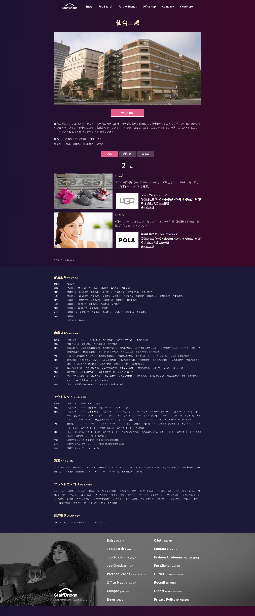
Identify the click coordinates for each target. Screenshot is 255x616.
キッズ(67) (143, 504)
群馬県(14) (95, 302)
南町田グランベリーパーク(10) (107, 429)
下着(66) (187, 509)
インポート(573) (146, 500)
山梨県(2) (117, 306)
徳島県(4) (71, 318)
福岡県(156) (72, 322)
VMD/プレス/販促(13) (170, 477)
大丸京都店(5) (144, 370)
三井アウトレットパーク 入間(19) (146, 425)
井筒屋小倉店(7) (109, 386)
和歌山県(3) (132, 310)
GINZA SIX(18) (127, 361)
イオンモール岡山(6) (161, 378)
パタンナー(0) (136, 477)
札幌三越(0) (95, 349)
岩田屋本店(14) (93, 386)
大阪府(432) (96, 310)
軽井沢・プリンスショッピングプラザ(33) (161, 433)
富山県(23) (83, 306)
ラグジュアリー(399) (127, 500)
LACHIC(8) (140, 365)
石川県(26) (95, 306)
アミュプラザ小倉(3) (75, 386)
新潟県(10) (71, 306)
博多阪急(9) (142, 386)
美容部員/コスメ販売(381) (84, 477)
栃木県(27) (83, 302)
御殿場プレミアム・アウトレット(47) (82, 433)
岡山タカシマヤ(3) (75, 378)
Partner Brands (128, 9)
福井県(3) (106, 306)
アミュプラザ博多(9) (99, 390)
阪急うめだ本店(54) (161, 370)
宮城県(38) (93, 297)
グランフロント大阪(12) (89, 370)
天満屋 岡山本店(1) (127, 378)
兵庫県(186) (108, 310)
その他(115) (113, 513)
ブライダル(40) (79, 513)
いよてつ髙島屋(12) (88, 382)
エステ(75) (131, 504)
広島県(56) (104, 314)
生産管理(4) (69, 481)
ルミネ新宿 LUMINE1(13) (145, 357)
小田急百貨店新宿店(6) (90, 357)
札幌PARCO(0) (143, 349)
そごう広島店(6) (92, 378)
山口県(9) (116, 314)
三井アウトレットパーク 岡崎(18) (130, 437)
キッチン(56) (117, 509)
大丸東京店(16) (126, 357)
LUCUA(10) (72, 370)
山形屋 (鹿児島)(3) (157, 386)
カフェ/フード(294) (97, 513)
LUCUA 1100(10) (121, 374)
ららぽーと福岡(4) (80, 390)
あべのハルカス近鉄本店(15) (85, 374)
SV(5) (110, 477)
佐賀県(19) (84, 322)
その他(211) (141, 481)
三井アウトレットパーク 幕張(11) (116, 421)
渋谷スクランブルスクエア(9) (148, 361)
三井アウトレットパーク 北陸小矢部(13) (97, 437)
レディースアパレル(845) (64, 500)
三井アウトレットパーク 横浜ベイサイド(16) (151, 421)
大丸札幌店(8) (108, 349)
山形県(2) (115, 297)
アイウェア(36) (82, 509)
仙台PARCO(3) (73, 353)
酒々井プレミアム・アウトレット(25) (178, 425)
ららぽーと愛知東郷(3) (179, 365)
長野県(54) (128, 306)
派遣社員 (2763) (60, 532)
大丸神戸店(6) (106, 374)
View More (186, 9)
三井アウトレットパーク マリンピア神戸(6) (121, 442)
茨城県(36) (71, 302)
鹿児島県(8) (141, 322)
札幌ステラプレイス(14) (77, 349)
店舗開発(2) (81, 481)
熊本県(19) (106, 322)
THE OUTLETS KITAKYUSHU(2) (112, 454)
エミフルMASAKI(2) (107, 382)
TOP (56, 270)
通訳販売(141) (127, 481)
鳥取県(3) (71, 314)
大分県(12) (118, 322)
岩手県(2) (82, 297)
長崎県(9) (96, 322)
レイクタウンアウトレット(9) (117, 425)
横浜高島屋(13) (89, 361)
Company (168, 9)
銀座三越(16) (72, 357)
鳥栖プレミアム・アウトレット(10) (81, 454)
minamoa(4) (178, 378)
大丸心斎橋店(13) (109, 370)
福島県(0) (126, 297)
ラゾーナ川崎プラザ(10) (108, 361)
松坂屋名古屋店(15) (107, 365)
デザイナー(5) (121, 477)
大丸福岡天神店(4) (126, 386)
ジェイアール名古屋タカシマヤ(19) (81, 365)
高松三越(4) (72, 382)
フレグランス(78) (117, 504)
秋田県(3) (104, 297)
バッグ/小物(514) (188, 504)
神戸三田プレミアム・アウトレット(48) (157, 442)
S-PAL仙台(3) (99, 353)
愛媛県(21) (94, 318)
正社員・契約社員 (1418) (80, 532)
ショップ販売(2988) (62, 477)
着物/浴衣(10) (64, 513)
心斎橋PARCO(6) (137, 374)
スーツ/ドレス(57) (163, 500)
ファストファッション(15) (184, 500)
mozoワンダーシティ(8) (158, 365)
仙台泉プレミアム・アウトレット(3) (113, 417)
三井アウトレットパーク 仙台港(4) (81, 417)
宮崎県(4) (130, 322)
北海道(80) (71, 293)
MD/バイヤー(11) (151, 477)
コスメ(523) (86, 504)
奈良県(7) (120, 310)
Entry (89, 9)
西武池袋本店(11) (110, 357)
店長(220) (102, 477)
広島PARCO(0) (144, 378)
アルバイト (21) (99, 532)
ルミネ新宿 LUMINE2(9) (168, 357)
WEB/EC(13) (114, 481)
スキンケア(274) (100, 504)
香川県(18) (82, 318)
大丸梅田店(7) (178, 370)
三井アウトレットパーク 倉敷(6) (80, 450)
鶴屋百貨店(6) (173, 386)
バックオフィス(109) (97, 481)
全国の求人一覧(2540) (76, 330)
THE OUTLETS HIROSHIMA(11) (109, 450)
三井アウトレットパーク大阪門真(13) (91, 446)
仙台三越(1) (86, 353)
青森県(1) (71, 297)
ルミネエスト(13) (188, 357)
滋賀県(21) (71, 310)
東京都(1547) (133, 302)
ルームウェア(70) (174, 509)
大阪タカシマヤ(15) (127, 370)
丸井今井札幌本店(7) (125, 349)
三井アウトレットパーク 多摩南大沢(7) (83, 421)
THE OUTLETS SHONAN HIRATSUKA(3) (175, 429)
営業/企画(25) (188, 477)
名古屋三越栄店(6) (125, 365)
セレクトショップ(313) (107, 500)
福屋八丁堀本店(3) (109, 378)
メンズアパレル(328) (86, 500)
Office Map (149, 9)
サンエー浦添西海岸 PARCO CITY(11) (82, 394)
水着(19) (160, 509)
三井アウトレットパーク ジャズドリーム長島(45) (121, 433)
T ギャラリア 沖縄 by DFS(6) (111, 394)
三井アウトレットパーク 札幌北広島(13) (83, 413)
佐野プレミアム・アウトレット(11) (88, 425)
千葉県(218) (120, 302)
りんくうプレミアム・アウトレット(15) (83, 442)
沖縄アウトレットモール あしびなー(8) (83, 458)
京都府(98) (83, 310)
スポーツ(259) (132, 509)
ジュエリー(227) (157, 504)
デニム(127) (73, 504)
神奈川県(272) (147, 302)
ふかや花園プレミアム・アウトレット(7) (139, 429)
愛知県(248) (165, 306)
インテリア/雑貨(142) (101, 509)
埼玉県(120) (107, 302)
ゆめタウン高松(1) (125, 382)
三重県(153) (178, 306)
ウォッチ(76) (172, 504)
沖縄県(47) (71, 326)
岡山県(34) (93, 314)
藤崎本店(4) (112, 353)
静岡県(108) (152, 306)
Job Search (105, 9)
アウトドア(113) (147, 509)
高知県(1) (105, 318)
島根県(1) (82, 314)
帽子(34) (70, 509)
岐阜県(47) (140, 306)
